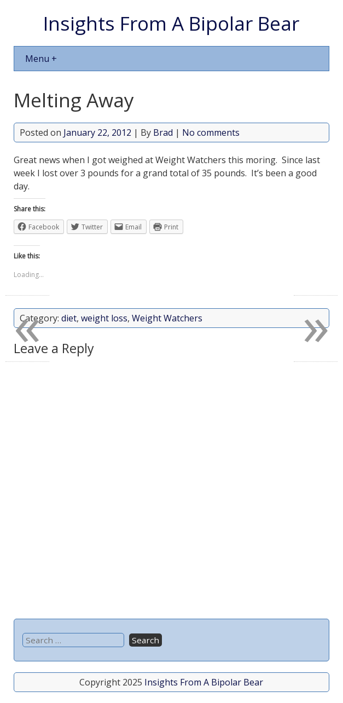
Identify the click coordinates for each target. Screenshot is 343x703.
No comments (211, 132)
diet (69, 318)
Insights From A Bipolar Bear (171, 23)
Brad (163, 132)
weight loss (104, 318)
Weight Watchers (167, 318)
